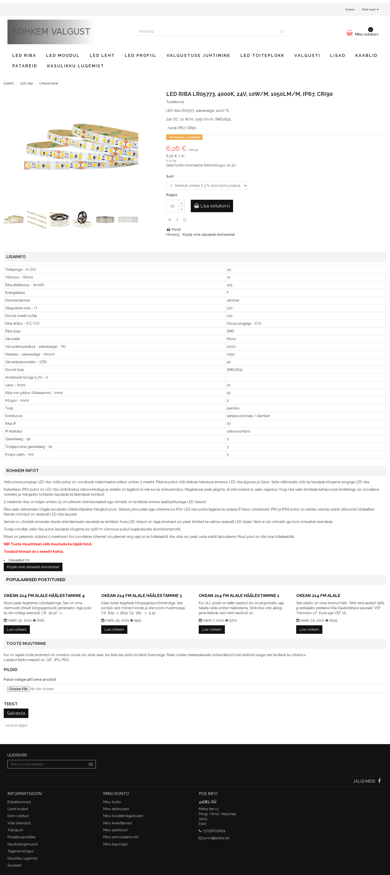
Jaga (177, 220)
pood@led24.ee (216, 838)
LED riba (24, 55)
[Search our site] (206, 31)
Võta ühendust (19, 823)
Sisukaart (14, 865)
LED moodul (63, 55)
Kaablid (366, 55)
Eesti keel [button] (370, 9)
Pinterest (184, 220)
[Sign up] (91, 764)
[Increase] (182, 203)
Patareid (24, 66)
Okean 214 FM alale (318, 595)
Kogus (171, 195)
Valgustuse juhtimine (199, 55)
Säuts (170, 220)
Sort (170, 176)
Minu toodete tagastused (123, 816)
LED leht (102, 55)
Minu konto (112, 802)
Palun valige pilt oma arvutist (30, 679)
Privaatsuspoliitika (21, 837)
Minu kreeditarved (117, 823)
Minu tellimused (116, 809)
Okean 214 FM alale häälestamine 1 (239, 595)
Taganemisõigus (20, 851)
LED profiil (141, 55)
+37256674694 (213, 831)
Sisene (349, 9)
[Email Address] (46, 764)
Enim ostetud (18, 816)
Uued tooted (17, 809)
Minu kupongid (115, 844)
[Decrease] (182, 209)
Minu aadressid (115, 830)
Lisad (337, 55)
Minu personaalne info (121, 837)
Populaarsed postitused (35, 579)
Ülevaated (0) (19, 560)
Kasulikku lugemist (75, 66)
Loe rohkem (17, 630)
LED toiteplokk (263, 55)
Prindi (173, 230)
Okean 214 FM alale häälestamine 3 (141, 595)
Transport (15, 830)
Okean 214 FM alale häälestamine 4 (44, 595)
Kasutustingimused (22, 844)
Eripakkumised (19, 802)
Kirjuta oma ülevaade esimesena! (209, 235)
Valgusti (307, 55)
